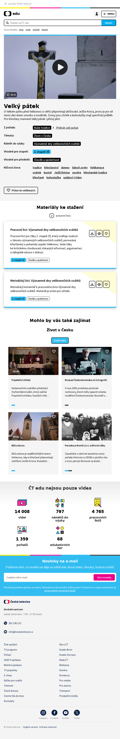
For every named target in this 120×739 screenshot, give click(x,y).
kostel (48, 172)
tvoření (36, 29)
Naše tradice (42, 128)
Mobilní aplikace (13, 665)
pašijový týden (72, 177)
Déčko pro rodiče (13, 680)
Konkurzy (64, 675)
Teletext (8, 685)
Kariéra (63, 670)
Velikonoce (97, 167)
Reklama (64, 665)
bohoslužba (53, 177)
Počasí (7, 654)
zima (21, 29)
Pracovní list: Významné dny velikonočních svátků (44, 230)
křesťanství (51, 167)
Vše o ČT (63, 644)
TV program (10, 649)
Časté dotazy (11, 690)
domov (65, 167)
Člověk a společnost (46, 160)
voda (28, 29)
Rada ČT (63, 659)
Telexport (64, 690)
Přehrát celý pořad (66, 128)
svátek (37, 172)
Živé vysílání (10, 644)
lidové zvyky (80, 167)
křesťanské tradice (95, 172)
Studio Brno (65, 649)
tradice (37, 167)
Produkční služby (68, 695)
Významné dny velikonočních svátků (56, 144)
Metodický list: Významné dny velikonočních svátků (45, 280)
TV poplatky (10, 670)
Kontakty (9, 701)
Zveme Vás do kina (14, 695)
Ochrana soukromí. (48, 727)
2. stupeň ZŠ (41, 152)
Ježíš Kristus (62, 172)
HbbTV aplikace (12, 659)
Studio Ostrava (67, 654)
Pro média (64, 680)
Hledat (108, 22)
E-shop (8, 675)
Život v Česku (42, 136)
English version (30, 727)
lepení (45, 29)
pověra (76, 172)
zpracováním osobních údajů (59, 590)
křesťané (38, 177)
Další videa (60, 340)
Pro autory (65, 685)
